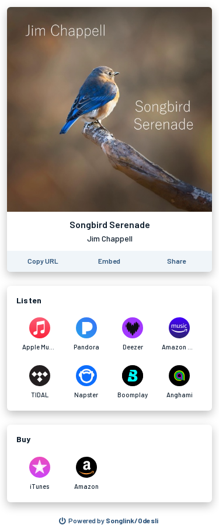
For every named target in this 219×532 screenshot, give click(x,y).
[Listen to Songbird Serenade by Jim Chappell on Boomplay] (133, 382)
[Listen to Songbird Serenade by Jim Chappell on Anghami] (179, 382)
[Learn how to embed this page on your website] (109, 261)
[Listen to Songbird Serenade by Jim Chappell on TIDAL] (39, 382)
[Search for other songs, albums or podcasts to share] (108, 521)
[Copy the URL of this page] (42, 261)
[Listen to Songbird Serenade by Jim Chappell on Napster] (86, 382)
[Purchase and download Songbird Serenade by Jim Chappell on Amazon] (86, 473)
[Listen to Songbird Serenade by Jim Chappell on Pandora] (86, 334)
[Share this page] (176, 261)
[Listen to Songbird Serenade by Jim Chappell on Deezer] (133, 334)
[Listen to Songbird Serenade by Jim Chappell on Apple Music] (39, 334)
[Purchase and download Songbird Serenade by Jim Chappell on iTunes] (39, 473)
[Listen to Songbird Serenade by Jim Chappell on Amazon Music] (179, 334)
